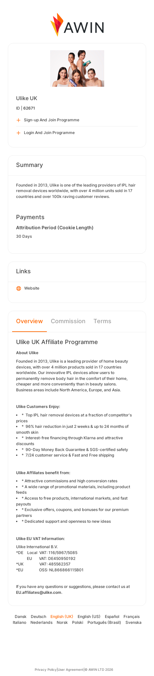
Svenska (133, 622)
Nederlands (41, 622)
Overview (29, 321)
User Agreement (71, 669)
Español (112, 616)
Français (132, 616)
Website (27, 288)
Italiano (19, 622)
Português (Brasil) (104, 622)
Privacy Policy (46, 669)
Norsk (62, 622)
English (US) (89, 616)
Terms (102, 321)
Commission (68, 321)
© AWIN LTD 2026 (99, 669)
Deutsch (38, 616)
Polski (77, 622)
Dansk (21, 616)
